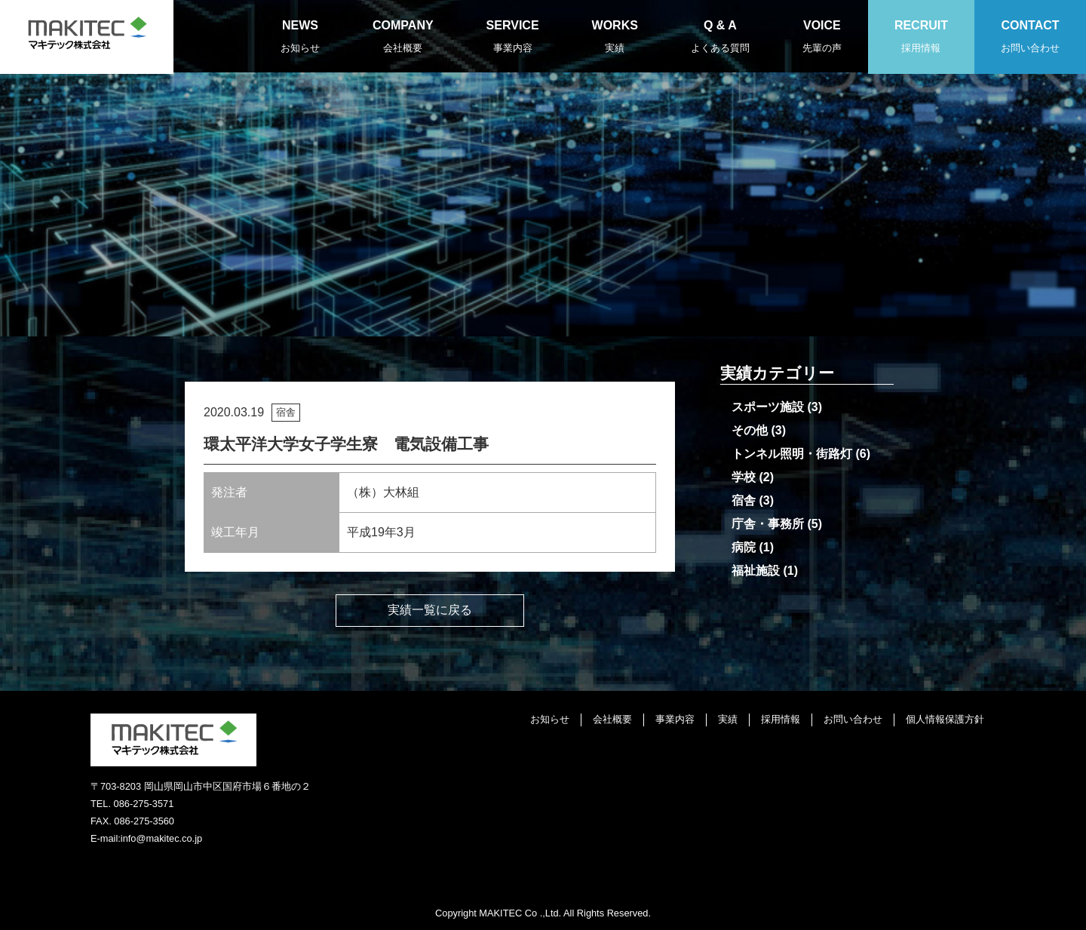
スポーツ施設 (768, 407)
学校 (744, 477)
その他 (750, 430)
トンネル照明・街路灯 (792, 453)
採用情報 (780, 719)
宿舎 (744, 500)
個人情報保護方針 (945, 719)
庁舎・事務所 (768, 523)
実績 (728, 719)
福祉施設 (756, 570)
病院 (744, 547)
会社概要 (612, 719)
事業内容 (675, 719)
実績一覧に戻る (430, 609)
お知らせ (549, 719)
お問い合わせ (853, 719)
